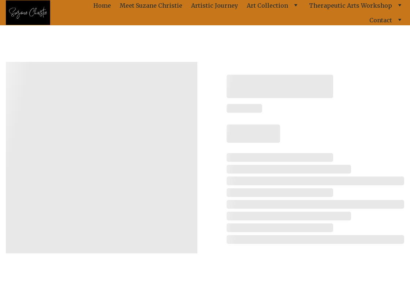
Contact (380, 20)
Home (102, 5)
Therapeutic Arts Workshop (350, 5)
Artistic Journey (214, 5)
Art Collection (267, 5)
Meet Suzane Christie (151, 5)
